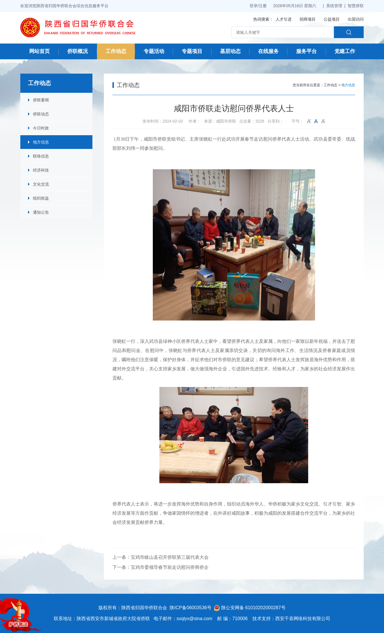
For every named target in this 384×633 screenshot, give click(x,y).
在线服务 (268, 51)
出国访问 (356, 19)
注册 (263, 5)
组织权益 (41, 198)
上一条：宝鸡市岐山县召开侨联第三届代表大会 (160, 557)
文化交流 (41, 184)
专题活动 (154, 51)
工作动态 (116, 51)
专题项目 (192, 51)
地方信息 (41, 142)
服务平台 (306, 51)
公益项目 (332, 19)
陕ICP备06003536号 (190, 607)
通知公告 (41, 212)
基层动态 (230, 51)
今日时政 (41, 128)
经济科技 (41, 170)
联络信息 (41, 156)
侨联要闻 (41, 100)
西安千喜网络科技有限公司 (302, 618)
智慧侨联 (356, 5)
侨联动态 (41, 114)
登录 (254, 5)
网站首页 (39, 51)
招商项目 (308, 19)
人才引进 (284, 19)
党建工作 (344, 51)
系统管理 (334, 5)
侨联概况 (77, 51)
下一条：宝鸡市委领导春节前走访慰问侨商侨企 (160, 567)
